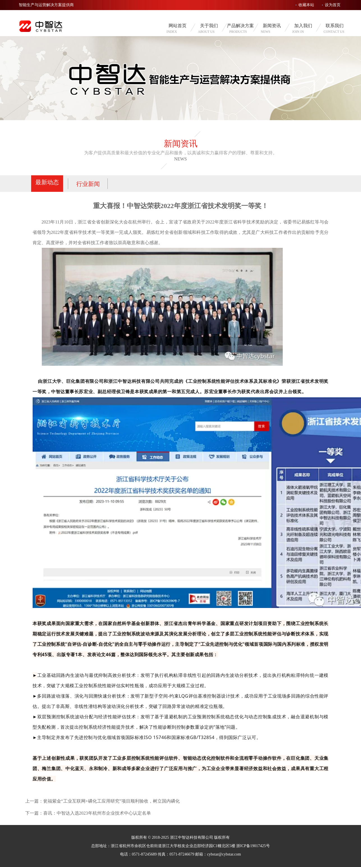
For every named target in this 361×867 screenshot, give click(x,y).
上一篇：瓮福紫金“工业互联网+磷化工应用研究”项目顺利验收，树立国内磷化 (102, 801)
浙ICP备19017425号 (253, 846)
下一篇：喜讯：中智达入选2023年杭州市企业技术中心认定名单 (88, 813)
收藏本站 (306, 5)
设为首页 (333, 5)
